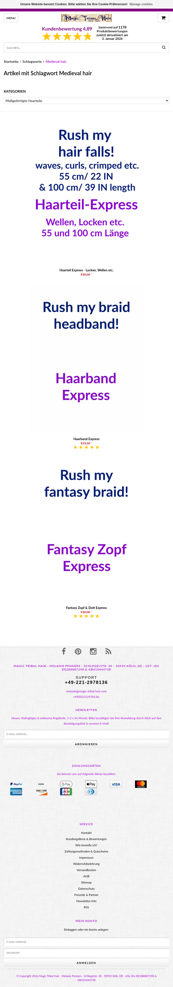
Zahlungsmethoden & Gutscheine (86, 851)
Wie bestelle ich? (86, 845)
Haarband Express (86, 439)
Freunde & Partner (86, 895)
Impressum (86, 857)
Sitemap (86, 882)
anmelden (86, 962)
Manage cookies (141, 4)
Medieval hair (56, 61)
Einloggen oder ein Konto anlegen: (86, 929)
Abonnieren (86, 744)
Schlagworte (32, 61)
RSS (86, 907)
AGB (86, 876)
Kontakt (86, 833)
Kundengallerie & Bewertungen (86, 839)
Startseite (11, 61)
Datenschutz (86, 888)
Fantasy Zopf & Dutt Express (86, 608)
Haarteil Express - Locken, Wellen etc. (86, 270)
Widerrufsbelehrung (86, 864)
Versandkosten (86, 870)
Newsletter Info (86, 901)
